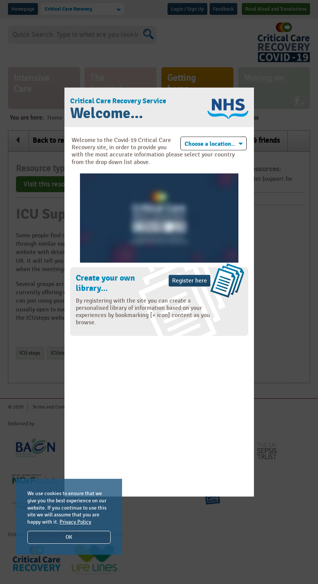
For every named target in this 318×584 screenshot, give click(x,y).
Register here (189, 280)
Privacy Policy (75, 522)
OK (69, 537)
